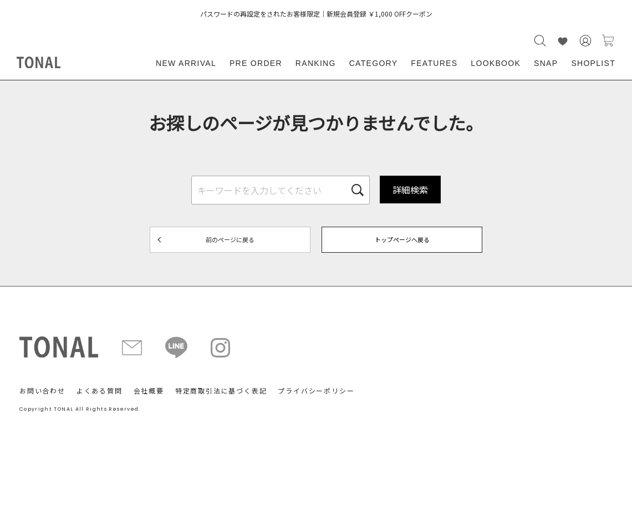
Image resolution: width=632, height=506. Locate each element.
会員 (585, 40)
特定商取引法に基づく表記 (221, 390)
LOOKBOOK (496, 63)
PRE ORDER (256, 63)
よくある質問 (100, 390)
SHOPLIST (593, 63)
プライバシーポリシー (316, 390)
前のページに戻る (230, 239)
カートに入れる (608, 40)
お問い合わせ (42, 390)
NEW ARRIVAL (186, 63)
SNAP (546, 63)
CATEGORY (373, 63)
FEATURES (434, 63)
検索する (540, 40)
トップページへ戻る (402, 239)
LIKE (562, 40)
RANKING (315, 63)
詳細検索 (410, 189)
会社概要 (149, 390)
